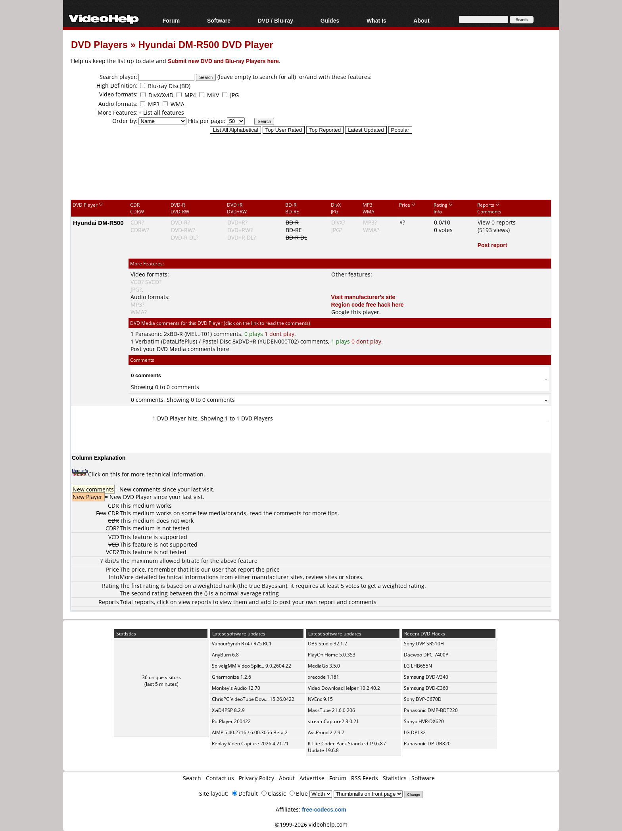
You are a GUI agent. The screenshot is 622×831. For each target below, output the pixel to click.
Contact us (220, 778)
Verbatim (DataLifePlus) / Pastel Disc (183, 341)
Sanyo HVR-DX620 (424, 721)
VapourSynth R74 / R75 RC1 (242, 643)
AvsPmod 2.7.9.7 (326, 732)
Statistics (395, 778)
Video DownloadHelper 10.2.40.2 (344, 688)
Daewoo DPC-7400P (426, 654)
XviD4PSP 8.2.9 (228, 710)
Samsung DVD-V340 (426, 677)
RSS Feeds (364, 778)
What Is (376, 20)
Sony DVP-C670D (423, 699)
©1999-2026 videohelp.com (311, 824)
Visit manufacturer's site (363, 297)
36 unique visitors (161, 677)
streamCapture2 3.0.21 (333, 721)
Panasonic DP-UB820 (427, 743)
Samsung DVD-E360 (426, 688)
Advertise (311, 778)
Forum (171, 20)
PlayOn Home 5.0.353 (331, 654)
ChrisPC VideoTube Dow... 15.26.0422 (253, 699)
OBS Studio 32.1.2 (327, 643)
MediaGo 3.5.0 (324, 665)
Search (192, 778)
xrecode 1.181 (323, 677)
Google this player (355, 312)
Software (218, 20)
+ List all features (161, 112)
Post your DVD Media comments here (180, 349)
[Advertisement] (311, 166)
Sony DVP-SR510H (424, 643)
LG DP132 (415, 732)
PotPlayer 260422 (231, 721)
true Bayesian (267, 585)
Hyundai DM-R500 (98, 222)
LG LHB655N (418, 665)
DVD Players (99, 44)
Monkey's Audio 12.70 (236, 688)
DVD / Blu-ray (275, 20)
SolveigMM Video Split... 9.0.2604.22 (251, 665)
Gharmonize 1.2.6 (231, 677)
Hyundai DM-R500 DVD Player (205, 44)
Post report (492, 245)
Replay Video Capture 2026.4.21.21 (250, 743)
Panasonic (148, 334)
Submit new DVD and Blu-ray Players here (223, 61)
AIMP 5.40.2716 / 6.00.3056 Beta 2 (250, 732)
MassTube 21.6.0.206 (331, 710)
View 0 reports (497, 222)
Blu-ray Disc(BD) (169, 86)
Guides (330, 20)
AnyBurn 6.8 (225, 654)
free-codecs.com (324, 809)
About (421, 20)
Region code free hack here (367, 304)
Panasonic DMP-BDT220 (431, 710)
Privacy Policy (256, 778)
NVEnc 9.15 (320, 699)
